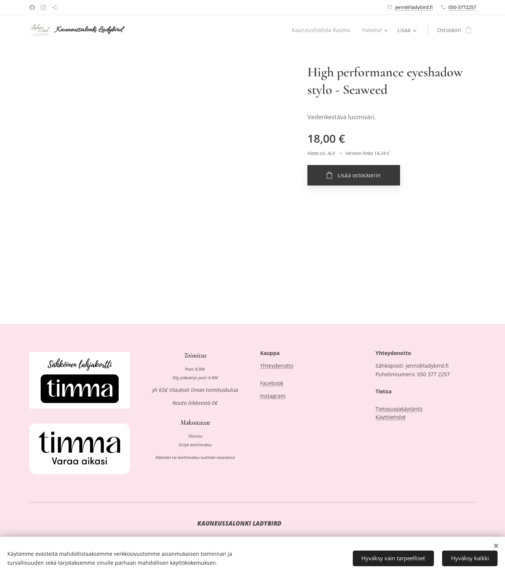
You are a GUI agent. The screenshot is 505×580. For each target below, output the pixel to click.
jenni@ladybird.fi (414, 7)
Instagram (272, 396)
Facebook (271, 383)
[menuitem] (321, 30)
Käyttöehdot (390, 417)
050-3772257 (462, 7)
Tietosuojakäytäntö (398, 408)
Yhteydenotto (276, 366)
